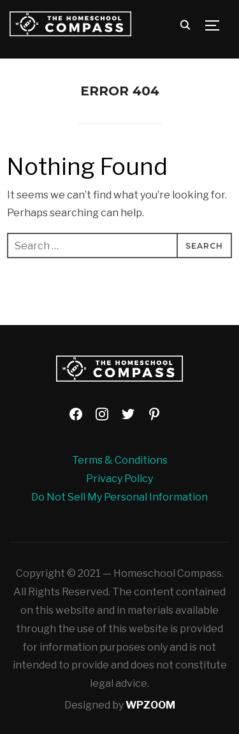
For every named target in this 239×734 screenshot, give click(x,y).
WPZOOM (150, 705)
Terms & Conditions (120, 460)
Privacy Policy (119, 479)
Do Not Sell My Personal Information (119, 497)
